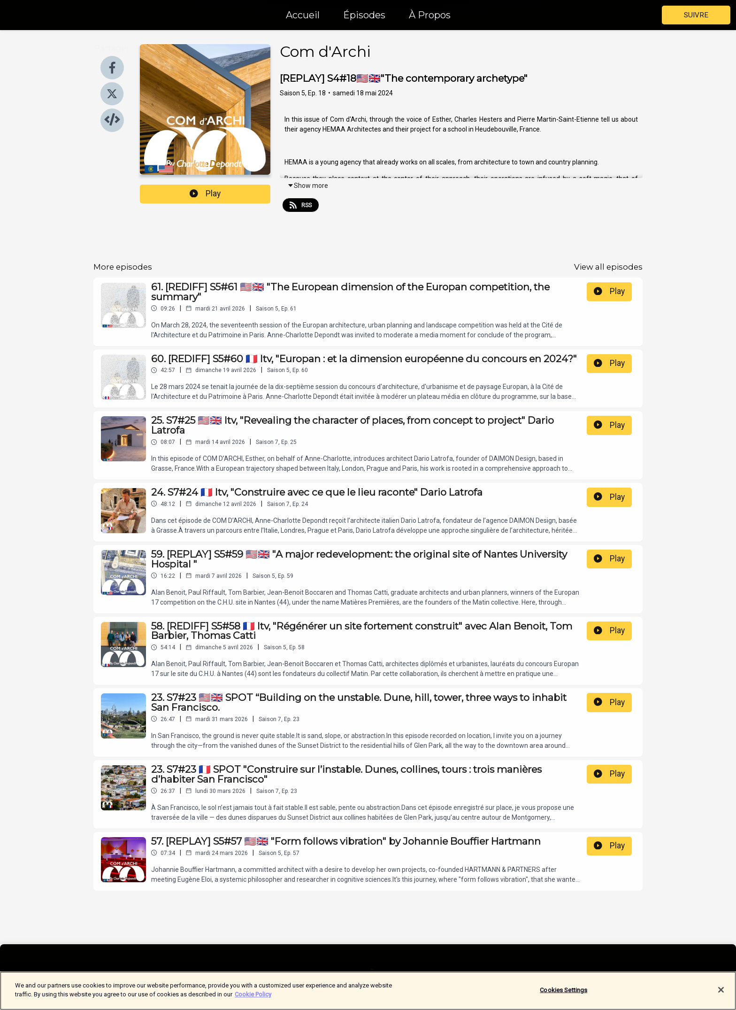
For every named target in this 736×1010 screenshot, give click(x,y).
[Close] (721, 996)
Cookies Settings (563, 996)
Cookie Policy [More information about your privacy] (253, 1001)
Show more (307, 185)
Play (205, 193)
